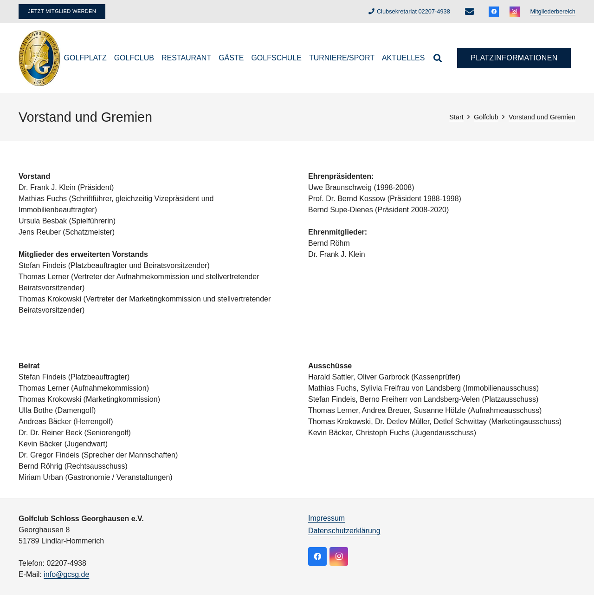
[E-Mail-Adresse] (469, 11)
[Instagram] (515, 12)
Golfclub (486, 117)
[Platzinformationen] (514, 58)
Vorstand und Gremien (542, 117)
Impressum (326, 518)
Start (456, 117)
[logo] (40, 58)
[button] (437, 58)
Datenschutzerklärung (344, 531)
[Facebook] (494, 12)
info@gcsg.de (66, 574)
